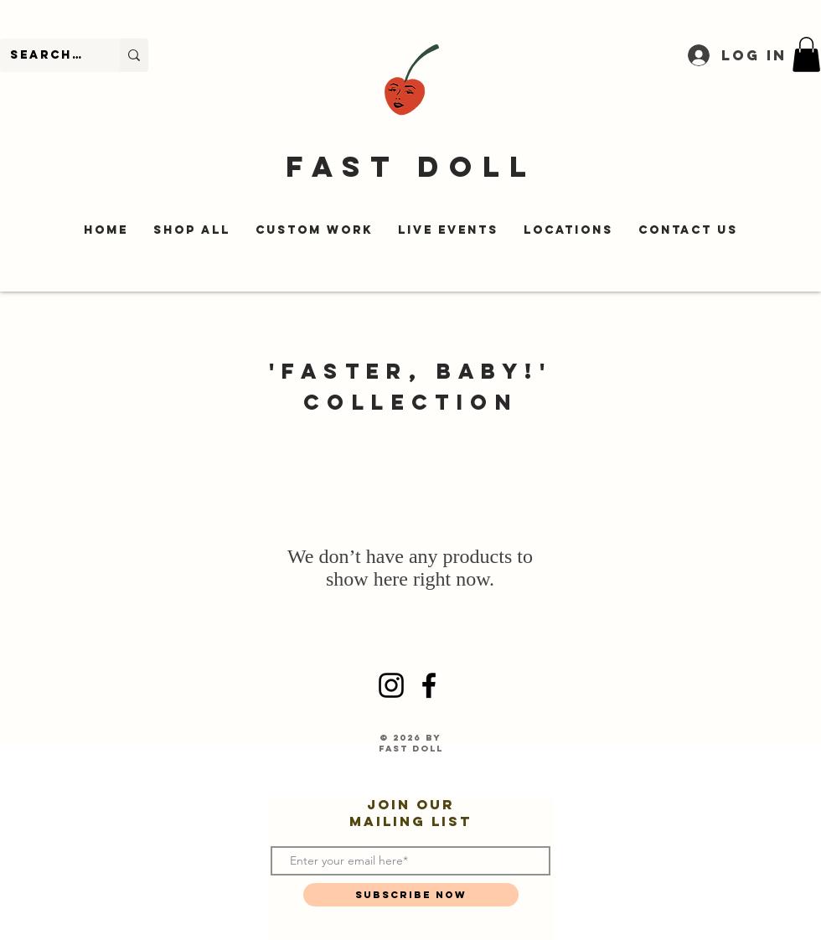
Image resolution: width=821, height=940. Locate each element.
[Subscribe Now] (411, 894)
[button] (806, 54)
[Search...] (47, 55)
